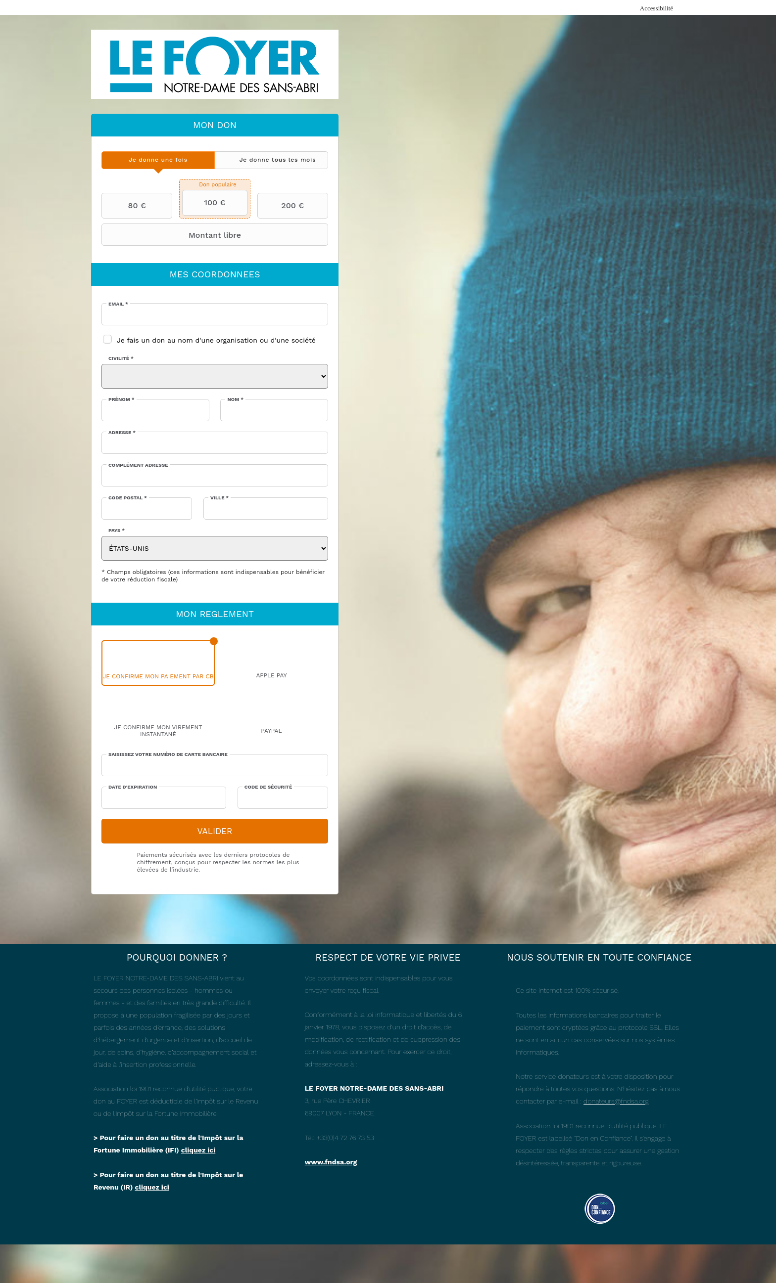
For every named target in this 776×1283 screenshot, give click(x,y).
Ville (219, 497)
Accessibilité (656, 8)
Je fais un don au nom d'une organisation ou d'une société (216, 340)
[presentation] (158, 160)
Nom (235, 399)
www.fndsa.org (331, 1162)
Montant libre (172, 235)
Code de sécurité (268, 787)
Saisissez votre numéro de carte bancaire (168, 754)
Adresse (122, 432)
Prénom (121, 399)
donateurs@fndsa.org (615, 1101)
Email (118, 304)
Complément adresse (138, 465)
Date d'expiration (132, 787)
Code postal (127, 497)
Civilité (121, 358)
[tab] (158, 160)
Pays (116, 530)
